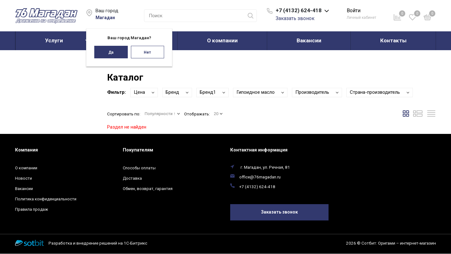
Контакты (393, 40)
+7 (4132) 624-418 (257, 186)
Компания (26, 150)
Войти (353, 10)
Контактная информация (259, 150)
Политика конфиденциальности (45, 199)
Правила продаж (31, 209)
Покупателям (138, 150)
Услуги (54, 40)
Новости (23, 178)
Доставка (132, 178)
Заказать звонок (295, 18)
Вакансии (309, 40)
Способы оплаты (139, 168)
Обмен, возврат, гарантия (148, 188)
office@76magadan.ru (260, 176)
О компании (222, 40)
